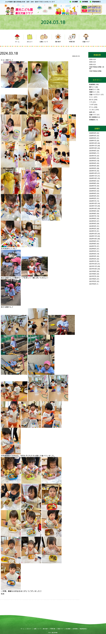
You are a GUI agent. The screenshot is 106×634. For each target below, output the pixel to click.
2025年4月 (92, 163)
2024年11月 (93, 176)
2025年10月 (93, 148)
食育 (90, 112)
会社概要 (75, 2)
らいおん (92, 109)
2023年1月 (92, 231)
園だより (92, 87)
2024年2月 (92, 198)
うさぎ (91, 104)
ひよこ (91, 97)
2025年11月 (93, 146)
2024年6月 (92, 188)
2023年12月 (93, 203)
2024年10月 (93, 178)
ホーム (22, 629)
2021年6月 (92, 279)
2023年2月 (92, 228)
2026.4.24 (92, 59)
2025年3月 (92, 166)
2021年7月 (92, 276)
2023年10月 (93, 208)
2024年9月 (92, 181)
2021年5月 (92, 281)
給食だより (92, 89)
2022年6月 (92, 249)
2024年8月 (92, 183)
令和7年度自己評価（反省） (96, 67)
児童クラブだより (95, 94)
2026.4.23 (92, 64)
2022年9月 (92, 241)
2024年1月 (92, 201)
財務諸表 (92, 120)
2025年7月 (92, 156)
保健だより (92, 92)
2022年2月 (92, 259)
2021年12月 (93, 264)
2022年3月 (92, 256)
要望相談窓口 (96, 2)
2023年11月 (93, 206)
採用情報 (85, 2)
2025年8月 (92, 153)
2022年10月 (93, 239)
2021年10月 (93, 269)
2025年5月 (92, 161)
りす (90, 102)
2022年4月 (92, 254)
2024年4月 (92, 193)
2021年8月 (92, 274)
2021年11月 (93, 266)
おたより (28, 629)
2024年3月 (92, 196)
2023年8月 (92, 213)
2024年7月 (92, 186)
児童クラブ (92, 115)
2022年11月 (93, 236)
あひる (91, 99)
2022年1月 (92, 261)
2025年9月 (92, 151)
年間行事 (52, 629)
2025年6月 (92, 158)
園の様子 (45, 629)
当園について (37, 629)
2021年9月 (92, 271)
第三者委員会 (93, 117)
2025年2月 (92, 168)
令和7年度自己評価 (95, 71)
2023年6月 (92, 218)
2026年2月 (92, 138)
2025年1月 (92, 171)
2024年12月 (93, 173)
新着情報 (92, 84)
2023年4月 (92, 223)
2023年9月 (92, 211)
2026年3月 (92, 136)
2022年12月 (93, 234)
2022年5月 (92, 251)
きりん (91, 107)
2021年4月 (92, 284)
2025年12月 (93, 143)
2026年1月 (92, 140)
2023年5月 (92, 221)
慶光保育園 (54, 632)
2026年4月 (92, 133)
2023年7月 (92, 216)
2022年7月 (92, 246)
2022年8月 (92, 244)
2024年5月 (92, 191)
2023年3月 (92, 226)
